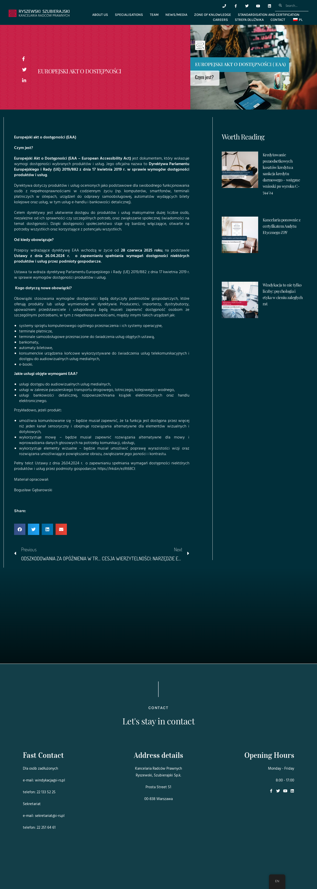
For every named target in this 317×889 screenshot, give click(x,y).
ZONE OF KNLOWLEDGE (212, 15)
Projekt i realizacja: (33, 871)
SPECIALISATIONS (129, 15)
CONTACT (277, 20)
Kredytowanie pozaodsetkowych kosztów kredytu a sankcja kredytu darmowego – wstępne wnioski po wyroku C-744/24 (281, 173)
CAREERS (220, 20)
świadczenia (105, 337)
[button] (19, 529)
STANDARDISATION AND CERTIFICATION (268, 15)
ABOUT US (100, 15)
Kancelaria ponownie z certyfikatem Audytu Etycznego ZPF (282, 226)
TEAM (154, 15)
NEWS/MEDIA (176, 15)
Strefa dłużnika (249, 20)
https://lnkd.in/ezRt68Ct (118, 469)
